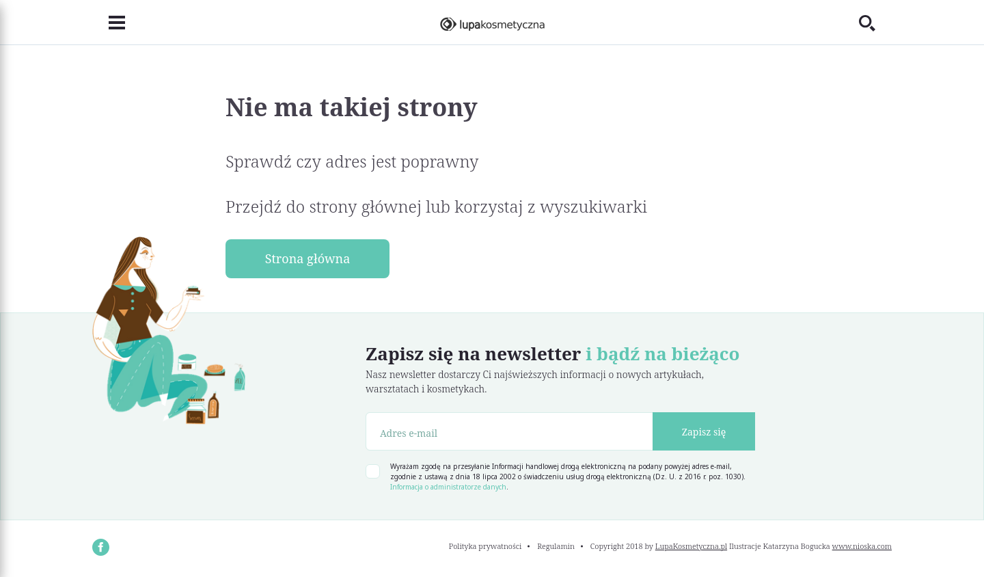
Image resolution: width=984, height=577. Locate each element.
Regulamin (556, 546)
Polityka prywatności (485, 546)
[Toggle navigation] (108, 22)
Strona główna (308, 258)
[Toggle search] (875, 22)
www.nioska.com (862, 546)
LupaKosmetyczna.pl (691, 546)
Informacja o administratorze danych (448, 487)
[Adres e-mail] (509, 431)
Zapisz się (704, 431)
